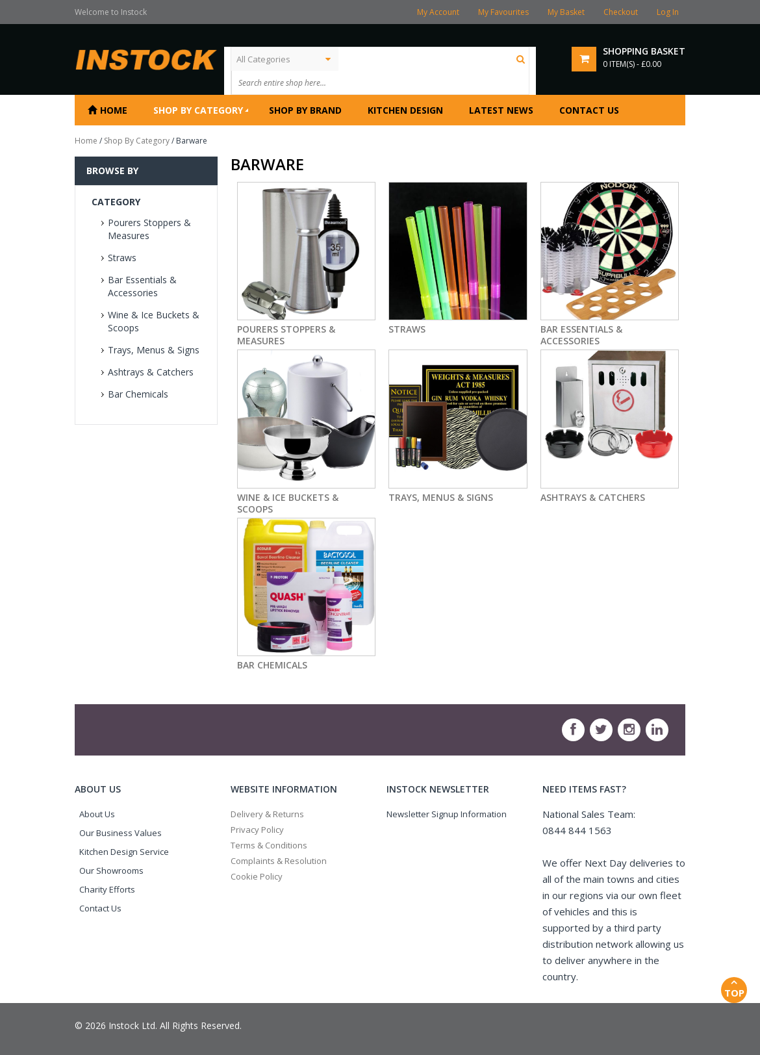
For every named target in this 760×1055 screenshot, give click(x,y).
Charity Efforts (107, 889)
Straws (122, 257)
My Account (438, 12)
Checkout (620, 12)
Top (734, 988)
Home (86, 140)
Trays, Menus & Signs (153, 350)
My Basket (566, 12)
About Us (97, 814)
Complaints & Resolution (279, 861)
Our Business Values (120, 833)
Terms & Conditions (269, 845)
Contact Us (100, 908)
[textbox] (363, 82)
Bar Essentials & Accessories (142, 286)
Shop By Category (137, 140)
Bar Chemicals (138, 394)
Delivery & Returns (267, 814)
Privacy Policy (257, 829)
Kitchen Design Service (124, 852)
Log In (668, 12)
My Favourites (503, 12)
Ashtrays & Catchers (151, 372)
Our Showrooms (111, 870)
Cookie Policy (257, 876)
